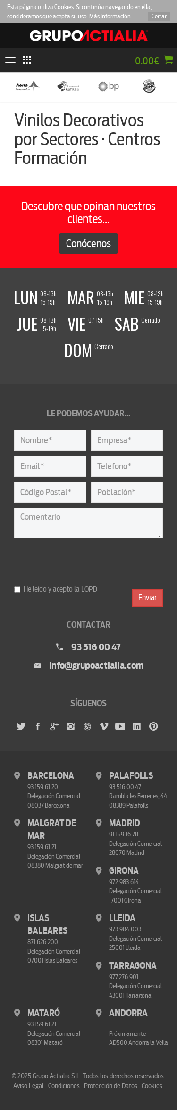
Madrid (124, 823)
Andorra (128, 1013)
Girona (124, 871)
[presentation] (86, 561)
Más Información (110, 16)
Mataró (43, 1013)
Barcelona (50, 776)
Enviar (147, 597)
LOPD (89, 589)
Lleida (122, 918)
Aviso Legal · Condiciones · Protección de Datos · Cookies (87, 1086)
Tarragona (133, 966)
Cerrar (159, 16)
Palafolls (131, 776)
